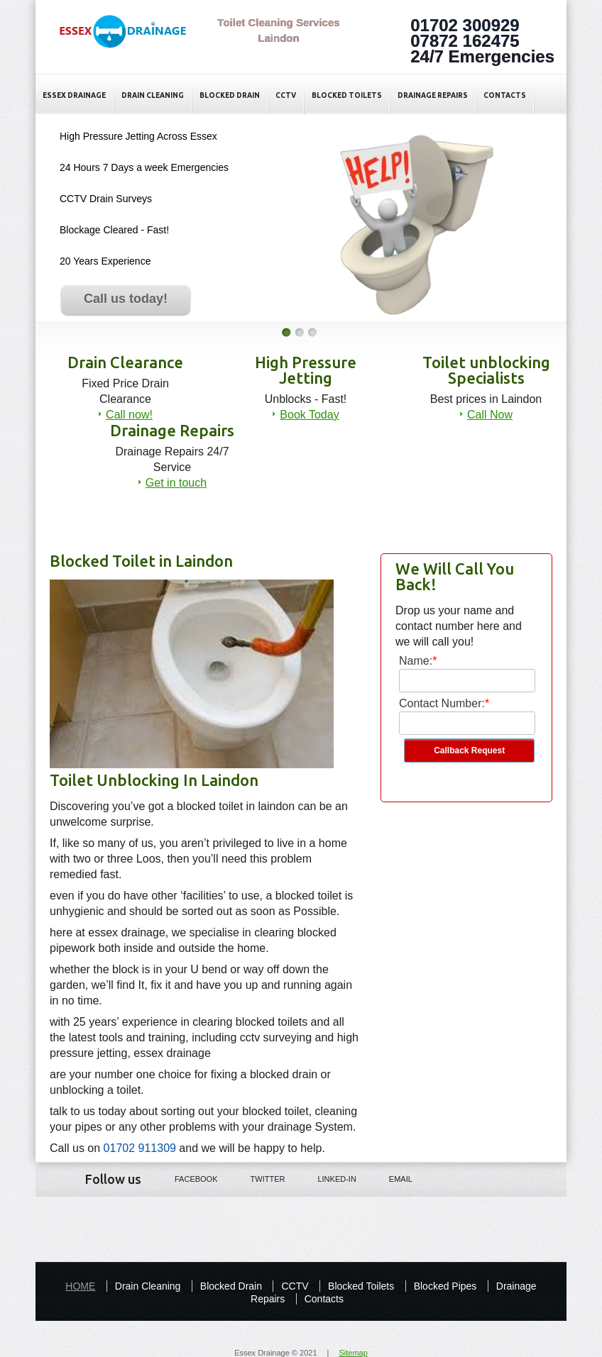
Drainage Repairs (433, 95)
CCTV (285, 95)
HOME (80, 1286)
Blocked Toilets (347, 95)
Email (390, 1178)
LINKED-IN (326, 1178)
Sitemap (353, 1352)
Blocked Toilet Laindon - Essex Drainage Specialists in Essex (130, 43)
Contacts (504, 95)
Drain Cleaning (152, 95)
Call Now (490, 415)
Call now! (129, 415)
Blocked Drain (229, 95)
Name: (415, 661)
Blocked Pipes (445, 1286)
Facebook (186, 1178)
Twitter (258, 1178)
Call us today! (126, 299)
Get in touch (176, 483)
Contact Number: (442, 703)
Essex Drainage (74, 95)
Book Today (309, 415)
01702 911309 (140, 1148)
